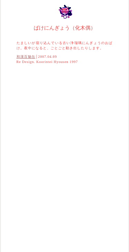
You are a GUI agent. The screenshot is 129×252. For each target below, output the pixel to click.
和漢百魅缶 (26, 57)
